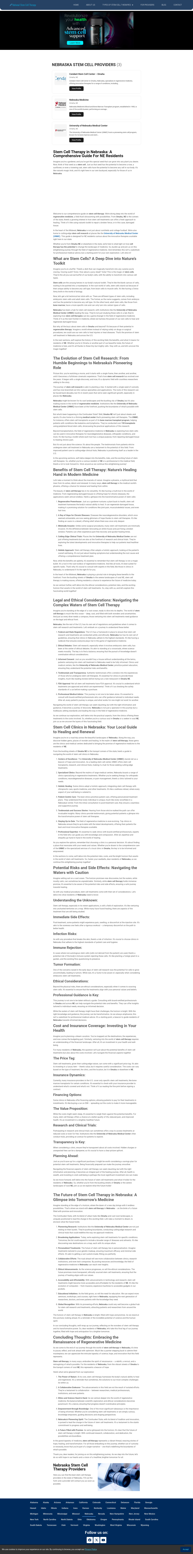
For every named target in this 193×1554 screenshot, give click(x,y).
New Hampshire (117, 1514)
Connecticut (110, 1502)
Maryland (135, 1508)
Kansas (85, 1508)
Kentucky (98, 1508)
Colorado (97, 1502)
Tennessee (51, 1525)
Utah (63, 1525)
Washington (100, 1525)
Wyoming (145, 1525)
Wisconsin (131, 1525)
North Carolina (49, 1519)
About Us (90, 5)
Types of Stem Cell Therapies (117, 5)
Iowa (75, 1508)
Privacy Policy (91, 1549)
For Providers (147, 5)
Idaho (43, 1508)
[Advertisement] (96, 194)
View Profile (76, 88)
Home (76, 5)
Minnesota (47, 1514)
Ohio (80, 1519)
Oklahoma (91, 1519)
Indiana (65, 1508)
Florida (137, 1502)
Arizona (57, 1502)
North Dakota (67, 1519)
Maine (123, 1508)
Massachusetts (151, 1508)
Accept (186, 1549)
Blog (164, 5)
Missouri (76, 1514)
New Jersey (134, 1514)
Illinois (54, 1508)
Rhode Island (134, 1519)
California (83, 1502)
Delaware (125, 1502)
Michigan (34, 1514)
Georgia (148, 1502)
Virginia (86, 1525)
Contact (178, 5)
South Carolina (151, 1519)
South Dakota (36, 1525)
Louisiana (111, 1508)
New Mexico (149, 1514)
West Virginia (116, 1525)
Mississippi (62, 1514)
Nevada (101, 1514)
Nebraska (89, 1514)
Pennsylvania (118, 1519)
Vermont (74, 1525)
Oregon (103, 1519)
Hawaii (33, 1508)
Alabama (34, 1502)
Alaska (46, 1502)
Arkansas (70, 1502)
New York (34, 1519)
